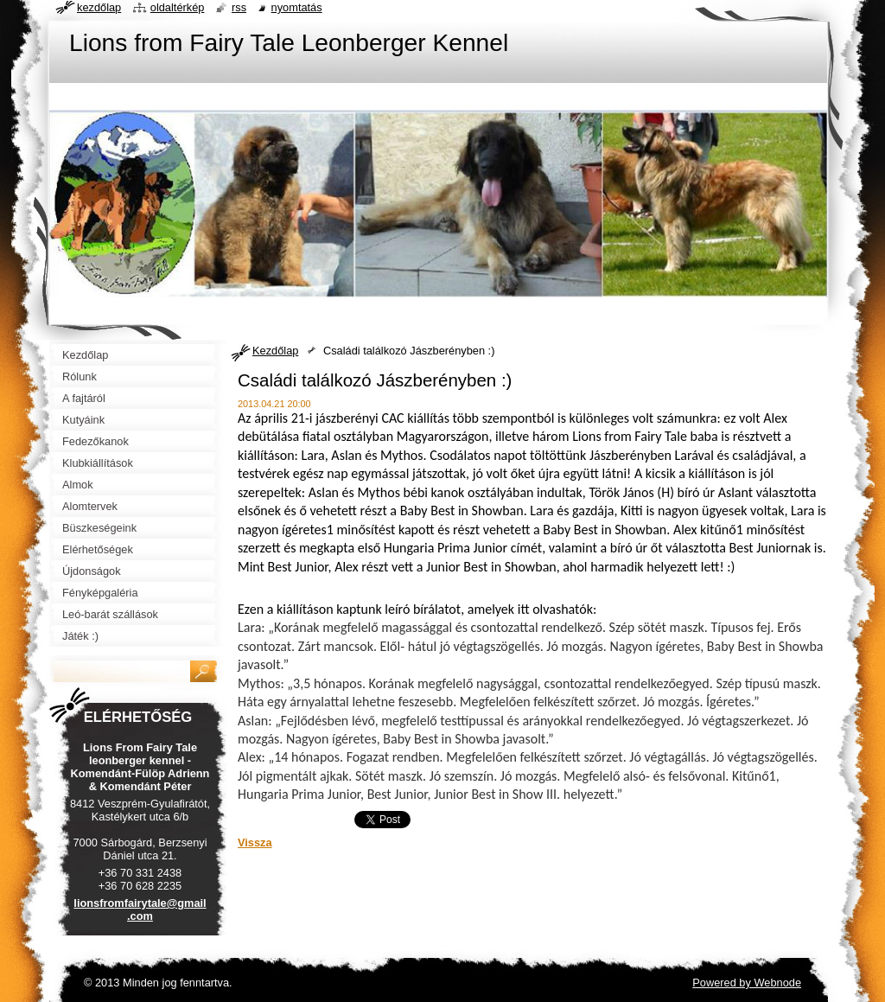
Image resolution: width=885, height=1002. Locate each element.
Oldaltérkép (177, 7)
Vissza (255, 842)
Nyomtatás (296, 7)
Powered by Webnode (746, 982)
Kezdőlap (275, 350)
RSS (239, 7)
